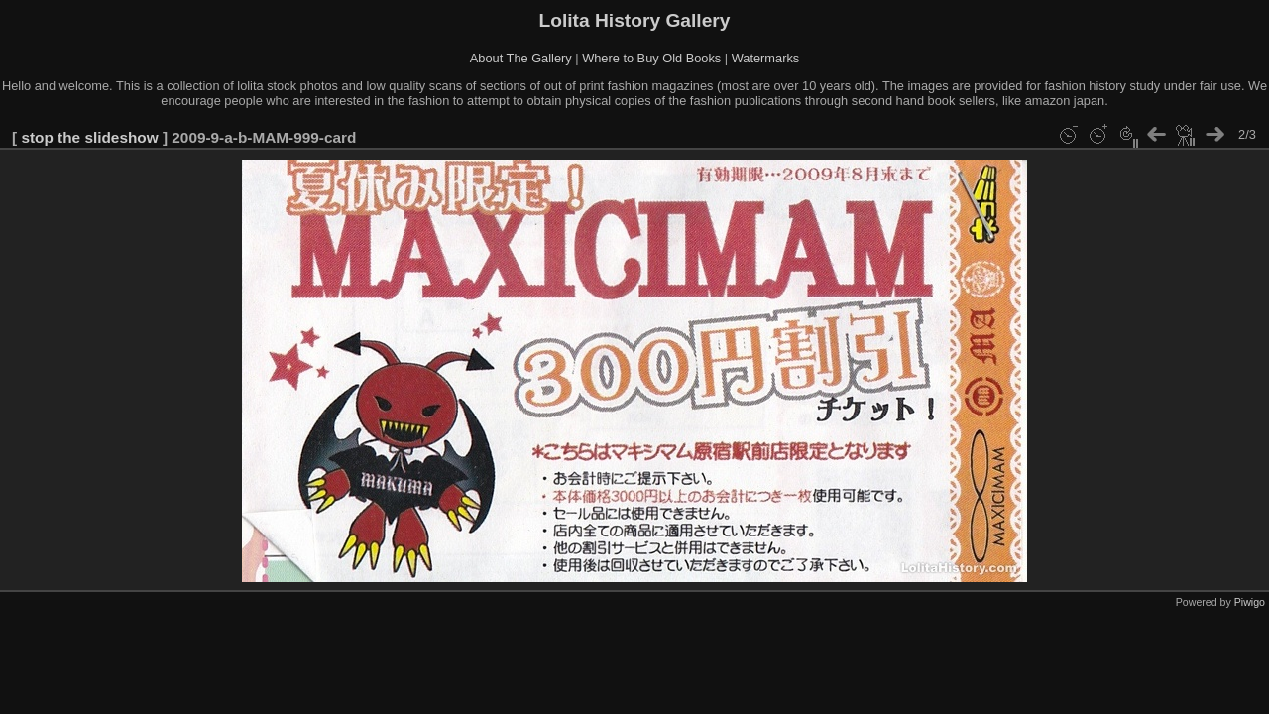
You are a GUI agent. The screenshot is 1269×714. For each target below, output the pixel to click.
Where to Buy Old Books (651, 58)
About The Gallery (521, 58)
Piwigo (1249, 602)
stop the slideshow (89, 137)
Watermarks (766, 58)
